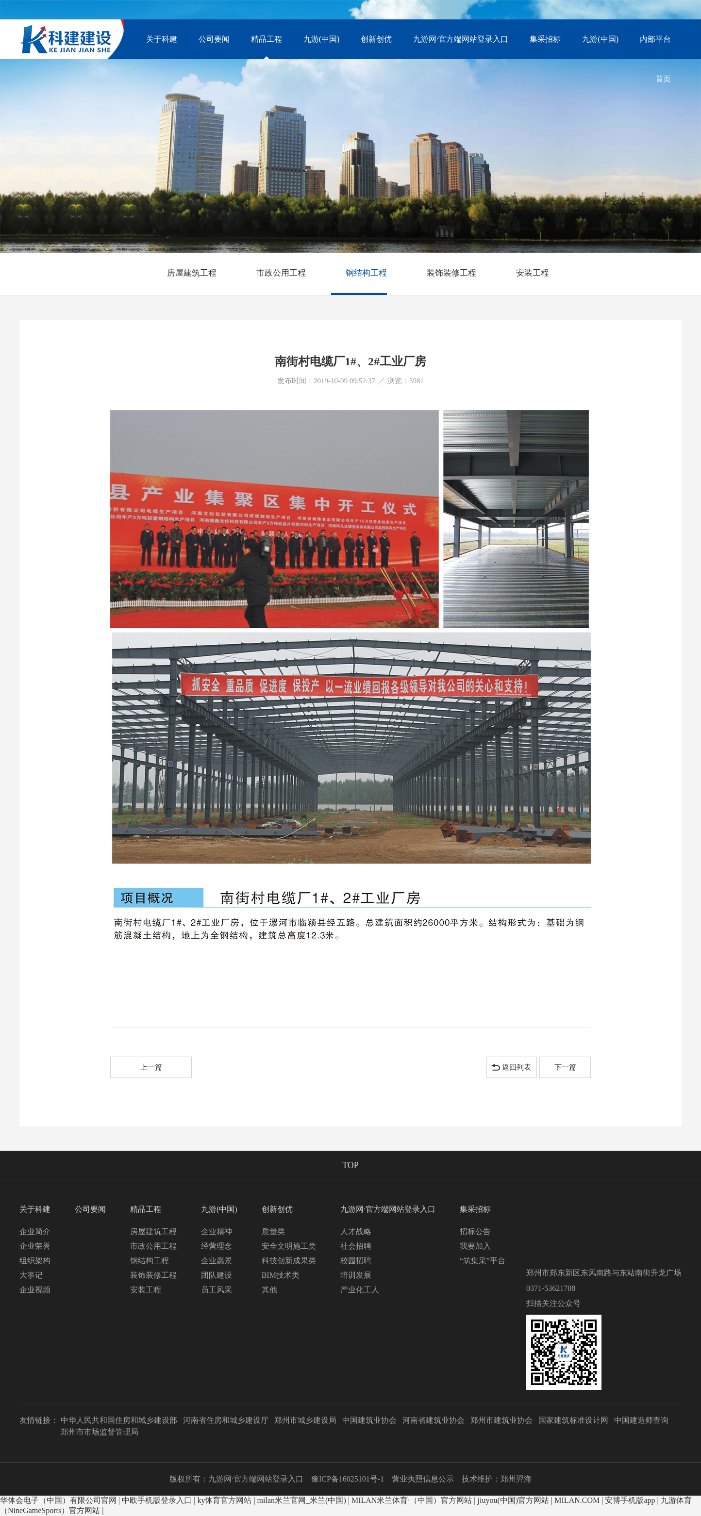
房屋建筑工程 (184, 273)
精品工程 (266, 47)
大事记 (31, 1275)
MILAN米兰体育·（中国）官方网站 (411, 1500)
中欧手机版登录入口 (157, 1500)
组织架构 (34, 1260)
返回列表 (516, 1067)
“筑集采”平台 (482, 1260)
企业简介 (34, 1231)
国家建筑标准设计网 (573, 1420)
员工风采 (216, 1290)
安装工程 (525, 273)
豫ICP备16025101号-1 (347, 1479)
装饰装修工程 (444, 273)
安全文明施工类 (289, 1246)
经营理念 (216, 1246)
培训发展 (355, 1275)
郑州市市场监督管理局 (99, 1432)
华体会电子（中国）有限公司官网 (58, 1500)
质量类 (273, 1231)
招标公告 (475, 1231)
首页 (663, 79)
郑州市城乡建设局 (305, 1420)
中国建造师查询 (641, 1420)
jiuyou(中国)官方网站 (514, 1500)
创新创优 (376, 39)
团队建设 (216, 1275)
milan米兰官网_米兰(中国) (301, 1500)
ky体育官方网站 (224, 1500)
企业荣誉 (34, 1246)
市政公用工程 (274, 273)
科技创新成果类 (289, 1260)
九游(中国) (600, 39)
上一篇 (151, 1067)
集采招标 (545, 39)
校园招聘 (355, 1260)
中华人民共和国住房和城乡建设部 (119, 1420)
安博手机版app (630, 1500)
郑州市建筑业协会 (501, 1420)
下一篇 (565, 1067)
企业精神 (216, 1231)
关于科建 (161, 39)
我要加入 (475, 1246)
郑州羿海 (516, 1479)
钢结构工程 (359, 273)
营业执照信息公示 (423, 1479)
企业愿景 (216, 1260)
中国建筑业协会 (369, 1420)
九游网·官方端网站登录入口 (460, 39)
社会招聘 (355, 1246)
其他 (269, 1290)
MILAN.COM (577, 1500)
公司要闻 (214, 39)
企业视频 (34, 1290)
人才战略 (355, 1231)
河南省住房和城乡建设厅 (225, 1420)
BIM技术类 (281, 1275)
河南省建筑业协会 (433, 1420)
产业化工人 (359, 1290)
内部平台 (655, 39)
